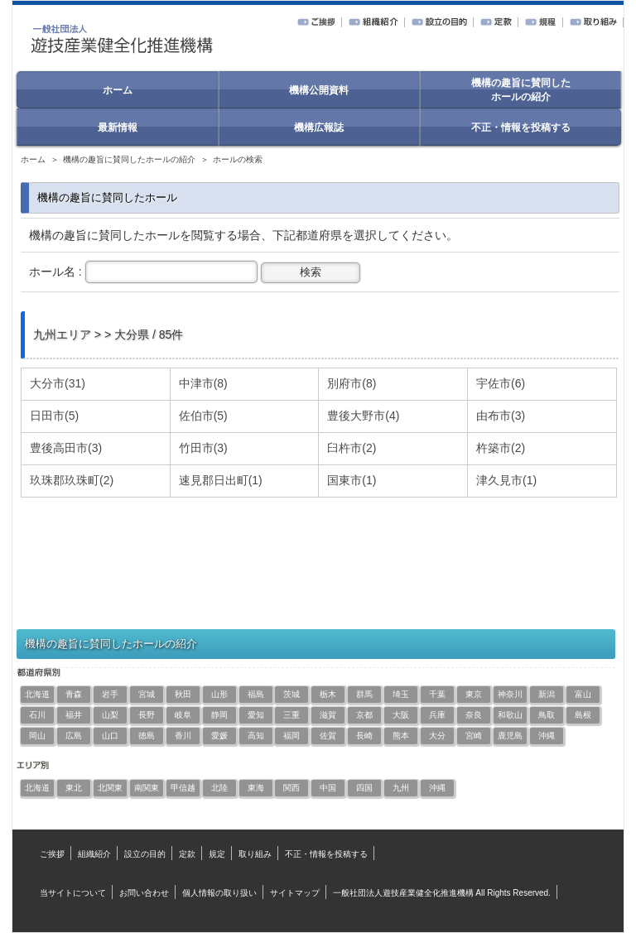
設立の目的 (145, 853)
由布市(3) (500, 415)
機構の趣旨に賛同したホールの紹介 (129, 159)
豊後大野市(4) (363, 415)
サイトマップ (295, 892)
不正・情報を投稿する (326, 853)
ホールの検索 (238, 159)
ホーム (33, 159)
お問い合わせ (144, 892)
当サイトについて (73, 892)
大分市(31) (57, 383)
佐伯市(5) (203, 415)
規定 (217, 853)
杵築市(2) (500, 447)
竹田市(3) (203, 447)
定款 (187, 853)
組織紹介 (94, 853)
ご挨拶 (52, 853)
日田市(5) (54, 415)
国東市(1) (351, 480)
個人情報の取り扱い (219, 892)
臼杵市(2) (351, 447)
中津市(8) (203, 383)
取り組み (255, 853)
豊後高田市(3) (66, 447)
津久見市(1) (506, 480)
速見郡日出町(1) (221, 480)
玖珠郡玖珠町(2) (71, 480)
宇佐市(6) (500, 383)
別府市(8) (351, 383)
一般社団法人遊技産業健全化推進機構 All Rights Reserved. (442, 892)
